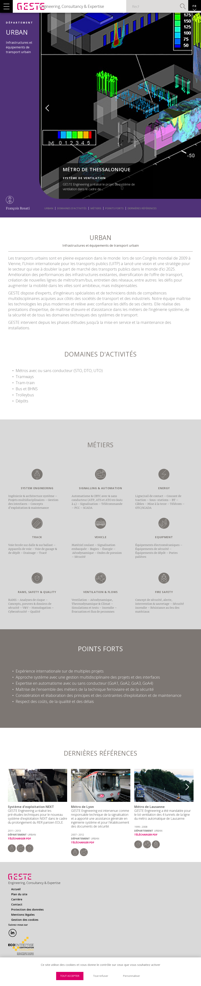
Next (190, 791)
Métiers (95, 214)
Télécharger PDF (19, 844)
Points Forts (114, 214)
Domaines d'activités (72, 214)
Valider (173, 9)
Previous (44, 112)
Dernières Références (142, 214)
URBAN (48, 214)
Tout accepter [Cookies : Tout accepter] (69, 976)
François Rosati (18, 214)
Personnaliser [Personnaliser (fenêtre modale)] (131, 976)
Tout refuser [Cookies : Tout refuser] (100, 976)
